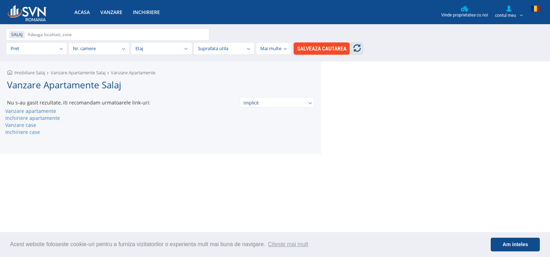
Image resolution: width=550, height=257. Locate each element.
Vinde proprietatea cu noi (464, 11)
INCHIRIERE (146, 12)
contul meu (509, 11)
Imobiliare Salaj (29, 72)
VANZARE (111, 12)
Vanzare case (20, 125)
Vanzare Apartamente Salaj (78, 72)
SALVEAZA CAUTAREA (322, 49)
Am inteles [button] (515, 244)
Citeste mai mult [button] (288, 244)
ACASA (82, 12)
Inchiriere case (22, 132)
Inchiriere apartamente (32, 118)
